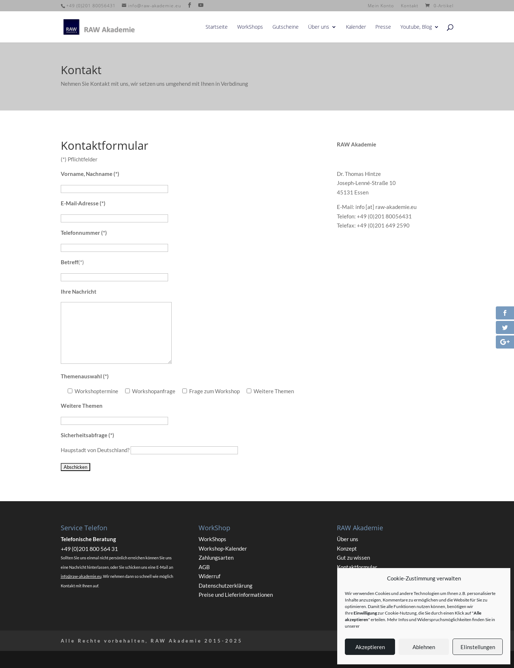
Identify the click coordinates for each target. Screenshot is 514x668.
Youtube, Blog (416, 27)
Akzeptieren (370, 647)
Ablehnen (424, 647)
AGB (204, 567)
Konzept (347, 548)
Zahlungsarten (216, 557)
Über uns (318, 27)
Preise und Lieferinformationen (236, 594)
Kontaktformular (357, 567)
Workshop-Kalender (223, 548)
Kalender (356, 27)
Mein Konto (381, 6)
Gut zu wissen (353, 557)
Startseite (217, 27)
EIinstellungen (478, 647)
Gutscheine (285, 27)
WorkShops (250, 27)
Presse (383, 27)
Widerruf (209, 576)
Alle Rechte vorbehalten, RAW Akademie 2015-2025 (152, 641)
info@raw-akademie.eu (81, 576)
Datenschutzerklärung (225, 585)
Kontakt (409, 6)
